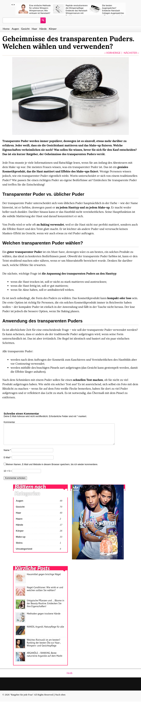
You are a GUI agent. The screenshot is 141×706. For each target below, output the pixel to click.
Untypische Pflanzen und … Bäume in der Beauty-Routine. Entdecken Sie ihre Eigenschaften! (45, 607)
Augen (15, 28)
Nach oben (60, 699)
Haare (19, 523)
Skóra (19, 547)
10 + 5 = (8, 475)
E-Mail (7, 462)
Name (7, 454)
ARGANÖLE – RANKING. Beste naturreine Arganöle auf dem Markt (44, 659)
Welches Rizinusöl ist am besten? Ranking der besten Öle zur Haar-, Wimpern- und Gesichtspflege (43, 647)
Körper (52, 28)
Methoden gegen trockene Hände (43, 618)
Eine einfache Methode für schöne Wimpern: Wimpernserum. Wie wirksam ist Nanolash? (40, 9)
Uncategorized (24, 553)
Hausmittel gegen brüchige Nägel (44, 578)
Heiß (70, 677)
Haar (34, 28)
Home (6, 28)
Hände (43, 28)
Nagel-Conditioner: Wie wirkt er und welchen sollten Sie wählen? (45, 593)
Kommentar (9, 422)
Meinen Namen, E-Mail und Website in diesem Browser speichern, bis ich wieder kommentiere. (52, 469)
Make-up (21, 541)
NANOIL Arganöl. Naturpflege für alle (45, 631)
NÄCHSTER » (131, 52)
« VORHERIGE (113, 52)
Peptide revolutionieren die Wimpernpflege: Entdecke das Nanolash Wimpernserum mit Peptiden (77, 10)
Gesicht (25, 28)
